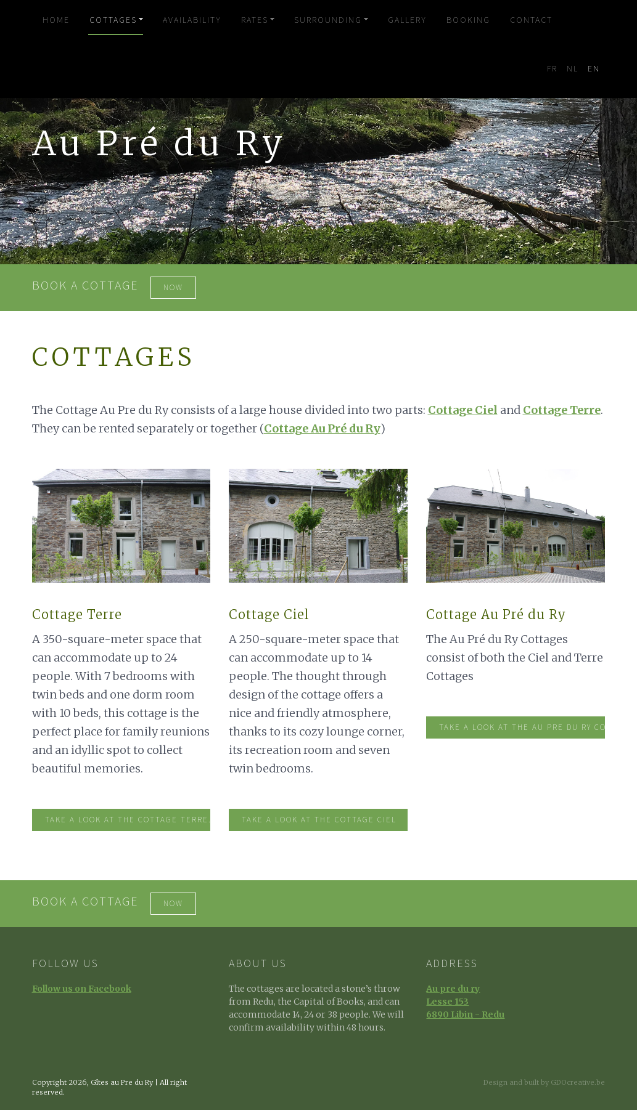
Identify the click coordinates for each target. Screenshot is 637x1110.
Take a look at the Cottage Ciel (319, 819)
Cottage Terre (562, 410)
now (173, 287)
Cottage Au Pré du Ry (322, 428)
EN (594, 69)
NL (572, 69)
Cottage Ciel (463, 410)
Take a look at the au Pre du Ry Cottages (522, 727)
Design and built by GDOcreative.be (544, 1082)
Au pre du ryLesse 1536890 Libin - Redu (465, 1001)
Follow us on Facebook (81, 988)
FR (552, 69)
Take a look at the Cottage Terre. (128, 819)
